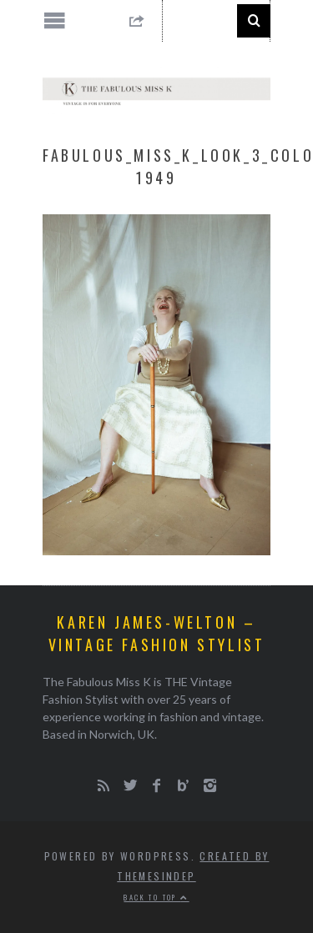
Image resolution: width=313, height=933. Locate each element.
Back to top (156, 897)
